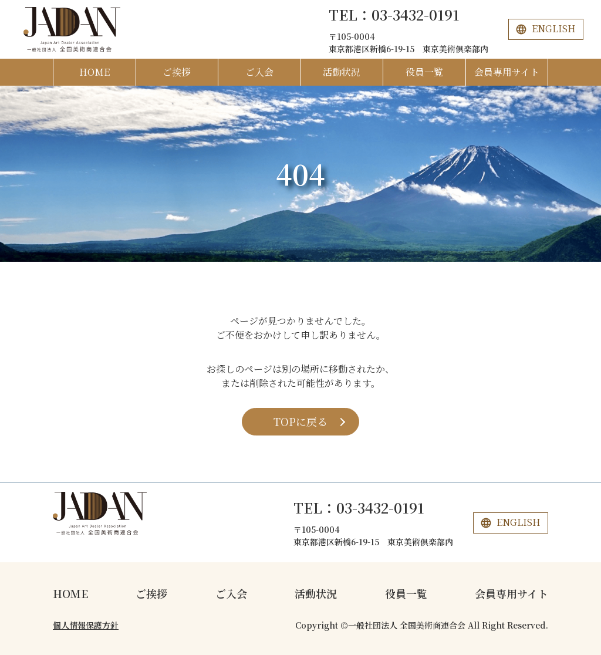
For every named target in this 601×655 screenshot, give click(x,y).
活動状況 (341, 72)
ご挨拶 (177, 72)
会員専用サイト (506, 72)
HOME (94, 72)
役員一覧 (424, 72)
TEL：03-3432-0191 (394, 14)
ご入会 (259, 72)
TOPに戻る (300, 421)
